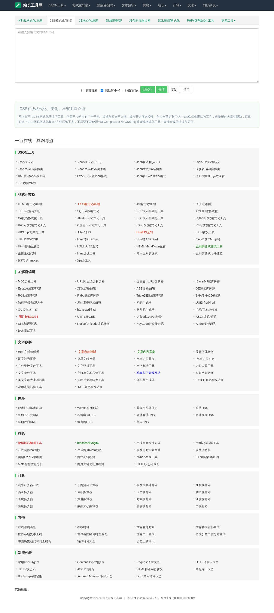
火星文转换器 (86, 358)
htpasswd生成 (86, 309)
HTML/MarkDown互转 (151, 246)
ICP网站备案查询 (207, 457)
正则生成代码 (27, 253)
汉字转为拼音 (27, 358)
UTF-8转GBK (86, 316)
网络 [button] (147, 5)
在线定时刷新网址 (149, 450)
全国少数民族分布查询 (211, 534)
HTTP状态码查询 (148, 464)
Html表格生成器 (28, 246)
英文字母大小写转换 (31, 380)
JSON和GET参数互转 (210, 176)
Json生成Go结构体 (149, 169)
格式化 (147, 89)
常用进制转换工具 (30, 387)
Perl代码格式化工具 (209, 225)
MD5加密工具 (27, 281)
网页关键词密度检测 (90, 464)
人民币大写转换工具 (90, 380)
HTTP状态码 (27, 569)
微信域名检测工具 (30, 443)
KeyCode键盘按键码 (150, 323)
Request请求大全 (148, 562)
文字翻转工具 (146, 366)
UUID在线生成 (205, 302)
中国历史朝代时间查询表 (34, 541)
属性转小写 (110, 90)
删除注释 (89, 90)
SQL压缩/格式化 (169, 20)
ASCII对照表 (85, 569)
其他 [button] (192, 5)
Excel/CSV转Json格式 (92, 176)
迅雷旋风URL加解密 (150, 281)
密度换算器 (144, 506)
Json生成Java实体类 (91, 169)
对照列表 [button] (210, 5)
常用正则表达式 (147, 253)
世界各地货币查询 (30, 534)
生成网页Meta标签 (89, 450)
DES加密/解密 (205, 288)
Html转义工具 (205, 232)
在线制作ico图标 (29, 450)
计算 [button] (177, 5)
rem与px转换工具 (207, 443)
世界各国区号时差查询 (92, 534)
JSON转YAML (27, 183)
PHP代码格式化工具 (200, 20)
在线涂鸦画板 (27, 527)
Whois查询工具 (147, 457)
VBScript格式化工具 (31, 232)
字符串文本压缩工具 (90, 373)
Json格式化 (25, 162)
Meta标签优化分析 (30, 464)
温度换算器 (84, 499)
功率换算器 (203, 492)
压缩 (162, 89)
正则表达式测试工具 (209, 246)
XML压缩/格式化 (207, 211)
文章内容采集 (146, 351)
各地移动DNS (205, 415)
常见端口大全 (205, 569)
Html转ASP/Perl (147, 239)
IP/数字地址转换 (206, 309)
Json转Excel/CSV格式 (151, 176)
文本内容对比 (205, 358)
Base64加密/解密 (207, 281)
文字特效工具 (27, 373)
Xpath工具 (84, 260)
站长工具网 (28, 5)
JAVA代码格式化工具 (91, 218)
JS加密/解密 (114, 20)
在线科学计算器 (147, 485)
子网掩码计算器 (87, 485)
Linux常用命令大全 (149, 576)
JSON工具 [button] (57, 5)
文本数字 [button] (129, 5)
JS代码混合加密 (139, 20)
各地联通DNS (146, 415)
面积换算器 (203, 485)
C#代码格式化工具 (30, 218)
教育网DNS (85, 422)
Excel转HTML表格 (208, 239)
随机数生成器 (146, 380)
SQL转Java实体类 (208, 169)
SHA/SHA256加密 (208, 295)
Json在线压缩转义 (208, 162)
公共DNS (202, 408)
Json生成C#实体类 (30, 169)
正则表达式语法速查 (209, 253)
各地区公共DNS (28, 415)
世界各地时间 (146, 527)
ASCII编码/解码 (206, 316)
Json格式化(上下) (89, 162)
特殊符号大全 (86, 541)
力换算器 (202, 506)
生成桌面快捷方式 (149, 443)
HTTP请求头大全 (207, 562)
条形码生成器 (146, 309)
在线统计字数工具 (30, 366)
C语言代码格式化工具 (91, 225)
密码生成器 (144, 302)
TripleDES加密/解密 (150, 295)
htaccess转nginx (88, 443)
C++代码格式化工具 (150, 225)
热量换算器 (25, 492)
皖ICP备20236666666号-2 (143, 598)
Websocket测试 (87, 408)
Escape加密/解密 (29, 288)
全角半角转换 (205, 373)
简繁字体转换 (205, 351)
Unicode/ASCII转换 (149, 316)
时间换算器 (144, 499)
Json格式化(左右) (148, 162)
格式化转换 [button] (81, 5)
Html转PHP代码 (88, 239)
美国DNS (143, 422)
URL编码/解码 (27, 323)
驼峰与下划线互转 (149, 373)
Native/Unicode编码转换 (93, 323)
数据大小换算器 (87, 506)
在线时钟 (83, 527)
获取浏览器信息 (147, 408)
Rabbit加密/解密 (88, 295)
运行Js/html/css (28, 260)
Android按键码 (205, 323)
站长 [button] (162, 5)
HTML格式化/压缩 (30, 20)
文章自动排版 (86, 351)
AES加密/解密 (146, 288)
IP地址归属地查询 (30, 408)
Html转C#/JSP (28, 239)
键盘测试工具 (27, 330)
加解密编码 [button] (106, 5)
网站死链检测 (86, 457)
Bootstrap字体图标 (30, 576)
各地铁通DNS (27, 422)
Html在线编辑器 (28, 351)
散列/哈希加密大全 (30, 302)
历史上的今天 (146, 541)
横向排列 (131, 90)
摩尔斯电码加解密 (89, 302)
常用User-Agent (28, 562)
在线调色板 (203, 450)
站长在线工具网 (112, 598)
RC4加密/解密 (27, 295)
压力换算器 (144, 492)
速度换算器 (203, 499)
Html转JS (84, 232)
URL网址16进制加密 (91, 281)
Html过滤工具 (86, 253)
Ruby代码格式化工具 (32, 225)
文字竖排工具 (86, 366)
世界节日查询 (146, 534)
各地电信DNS (86, 415)
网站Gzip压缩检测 (30, 457)
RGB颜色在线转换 (90, 387)
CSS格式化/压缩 (61, 20)
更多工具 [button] (228, 20)
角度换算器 (25, 506)
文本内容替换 (146, 358)
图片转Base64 (28, 316)
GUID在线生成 (27, 309)
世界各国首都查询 (208, 527)
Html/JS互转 (145, 232)
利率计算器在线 (28, 485)
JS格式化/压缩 (88, 20)
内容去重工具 (205, 366)
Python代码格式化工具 (211, 218)
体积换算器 (84, 492)
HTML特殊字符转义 (150, 569)
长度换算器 (25, 499)
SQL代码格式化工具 (150, 218)
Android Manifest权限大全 (94, 576)
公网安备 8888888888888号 (178, 598)
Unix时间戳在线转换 (209, 380)
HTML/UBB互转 (87, 246)
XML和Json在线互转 (31, 176)
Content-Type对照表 (90, 562)
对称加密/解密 (86, 288)
